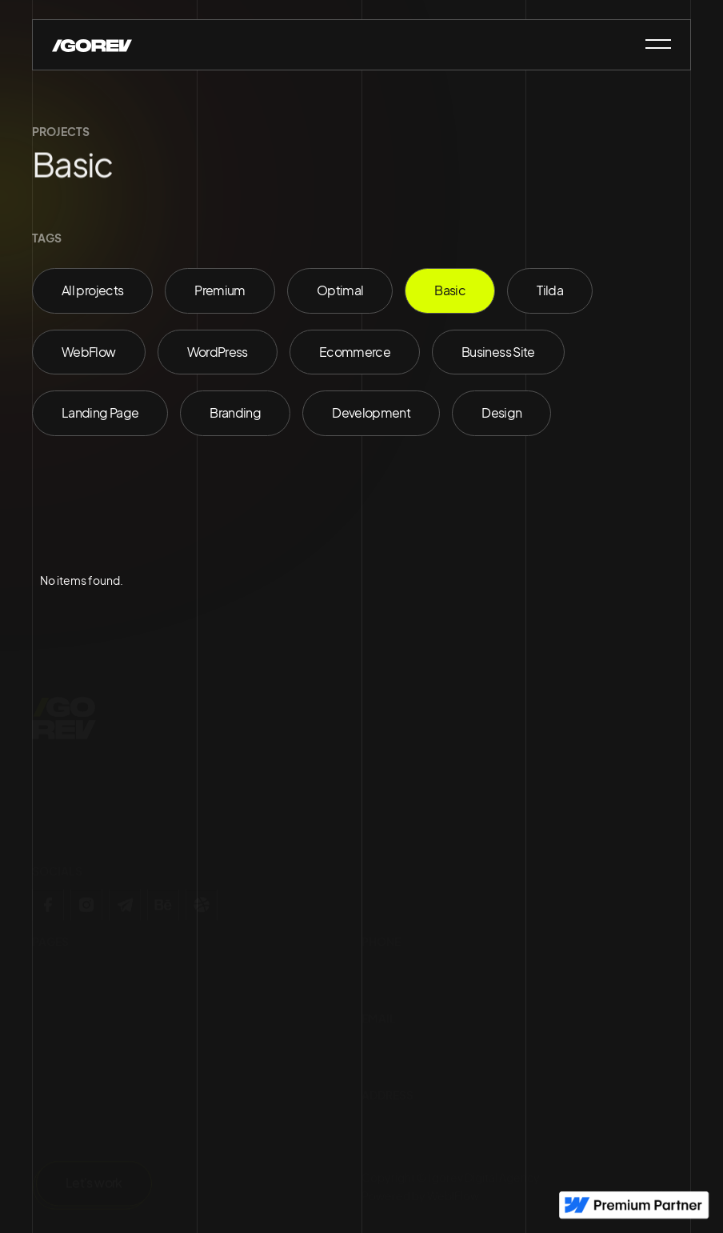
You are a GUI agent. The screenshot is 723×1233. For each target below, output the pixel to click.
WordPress (217, 351)
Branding (235, 412)
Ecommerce (354, 351)
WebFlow (89, 351)
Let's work (94, 1186)
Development (371, 412)
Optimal (340, 290)
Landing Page (100, 412)
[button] (651, 44)
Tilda (550, 290)
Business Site (498, 351)
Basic (449, 290)
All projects (92, 290)
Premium (220, 290)
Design (501, 412)
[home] (92, 44)
